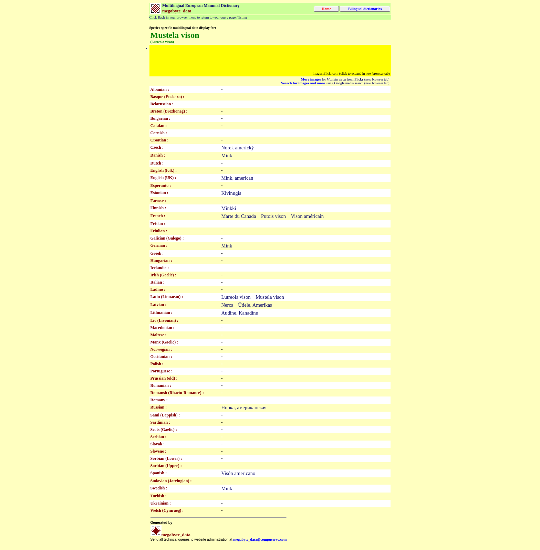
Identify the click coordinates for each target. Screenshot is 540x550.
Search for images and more (303, 83)
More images (311, 79)
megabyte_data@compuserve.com (260, 539)
